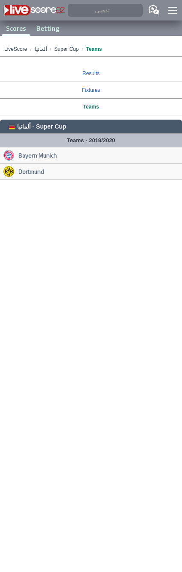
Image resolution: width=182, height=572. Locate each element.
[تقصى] (105, 10)
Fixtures (91, 90)
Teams (91, 107)
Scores (16, 28)
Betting (47, 28)
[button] (172, 10)
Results (91, 73)
